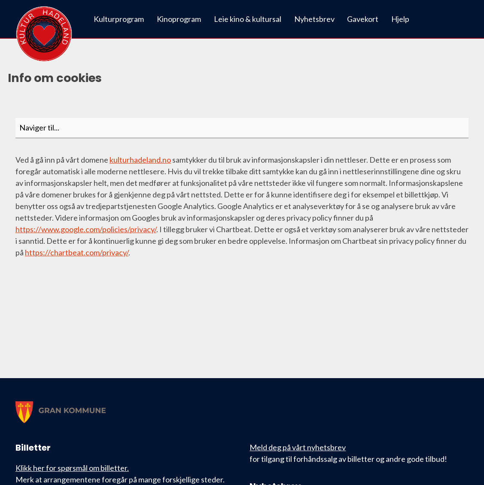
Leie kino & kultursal (247, 19)
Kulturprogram (119, 19)
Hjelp (400, 19)
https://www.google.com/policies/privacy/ (85, 229)
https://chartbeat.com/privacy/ (76, 252)
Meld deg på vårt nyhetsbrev (298, 447)
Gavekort (362, 19)
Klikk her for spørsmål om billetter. (72, 468)
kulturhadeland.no (140, 159)
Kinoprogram (179, 19)
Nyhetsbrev (314, 19)
